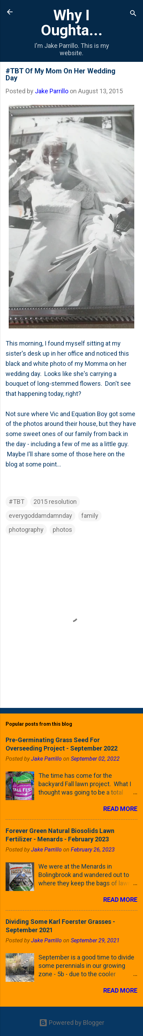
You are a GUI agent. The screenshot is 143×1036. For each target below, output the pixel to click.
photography (26, 529)
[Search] (133, 14)
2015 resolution (55, 501)
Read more (120, 808)
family (89, 515)
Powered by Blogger (71, 1022)
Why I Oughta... (72, 22)
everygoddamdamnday (40, 515)
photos (62, 529)
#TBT (16, 501)
